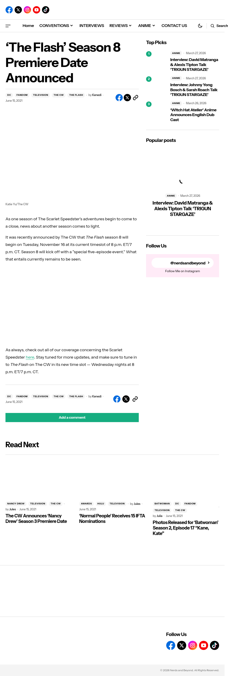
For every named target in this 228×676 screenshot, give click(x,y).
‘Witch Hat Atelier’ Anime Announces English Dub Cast (193, 115)
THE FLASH (76, 94)
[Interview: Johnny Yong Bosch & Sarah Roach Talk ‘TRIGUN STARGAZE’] (156, 86)
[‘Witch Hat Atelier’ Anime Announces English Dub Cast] (156, 111)
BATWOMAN (162, 503)
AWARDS (86, 503)
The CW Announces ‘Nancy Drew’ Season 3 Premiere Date (36, 518)
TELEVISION (40, 94)
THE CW (59, 94)
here (30, 357)
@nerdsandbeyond (187, 263)
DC (9, 94)
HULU (100, 503)
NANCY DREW (16, 503)
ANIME (176, 53)
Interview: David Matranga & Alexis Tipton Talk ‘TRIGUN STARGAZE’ (194, 64)
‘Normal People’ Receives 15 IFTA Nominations (112, 518)
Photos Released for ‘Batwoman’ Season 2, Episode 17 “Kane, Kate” (185, 528)
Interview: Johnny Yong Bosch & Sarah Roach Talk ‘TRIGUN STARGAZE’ (194, 90)
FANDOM (22, 94)
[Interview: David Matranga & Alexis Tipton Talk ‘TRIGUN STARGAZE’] (156, 61)
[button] (8, 25)
